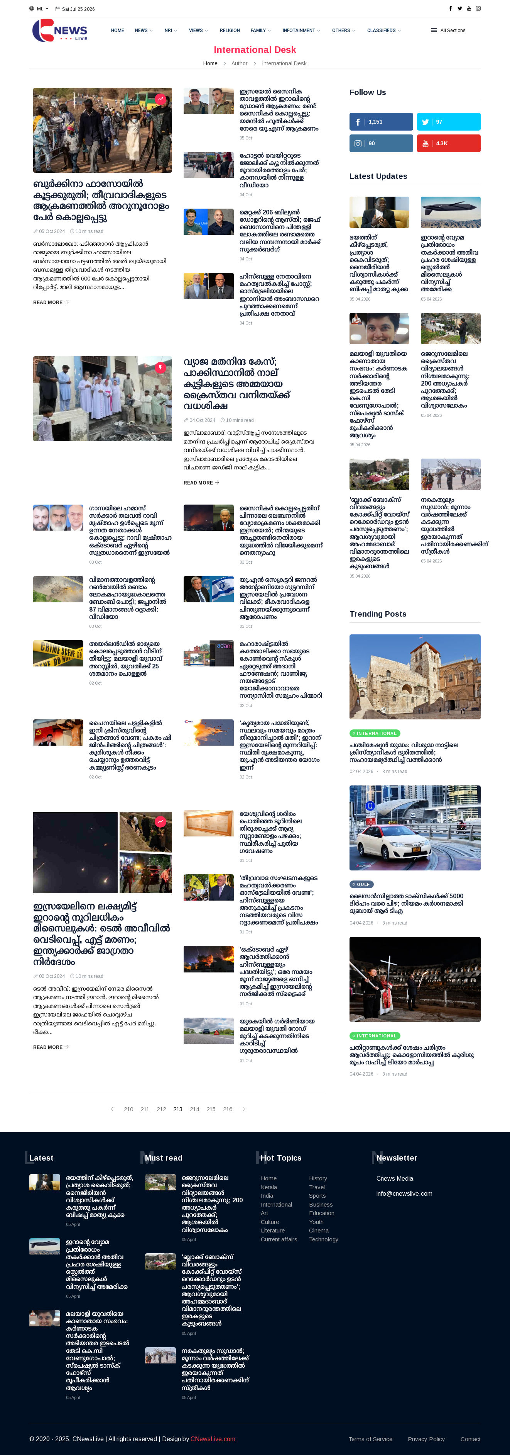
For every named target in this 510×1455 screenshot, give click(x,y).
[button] (38, 9)
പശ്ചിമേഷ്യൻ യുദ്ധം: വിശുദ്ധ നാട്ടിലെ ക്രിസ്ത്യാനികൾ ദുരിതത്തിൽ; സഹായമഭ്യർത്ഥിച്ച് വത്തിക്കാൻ (404, 752)
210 (128, 1109)
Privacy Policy (426, 1439)
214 (194, 1109)
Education (321, 1213)
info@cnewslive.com (404, 1193)
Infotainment (299, 30)
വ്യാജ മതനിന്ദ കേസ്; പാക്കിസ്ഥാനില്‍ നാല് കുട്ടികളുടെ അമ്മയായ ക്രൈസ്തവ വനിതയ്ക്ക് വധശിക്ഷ (237, 383)
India (267, 1195)
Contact (471, 1439)
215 (211, 1109)
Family (258, 30)
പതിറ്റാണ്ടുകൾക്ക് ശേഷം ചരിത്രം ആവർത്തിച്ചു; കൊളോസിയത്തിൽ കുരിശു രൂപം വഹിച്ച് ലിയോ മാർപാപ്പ (412, 1055)
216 (227, 1109)
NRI (168, 30)
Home (117, 30)
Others (341, 30)
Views (196, 30)
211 (144, 1109)
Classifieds (381, 30)
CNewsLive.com (213, 1439)
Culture (270, 1222)
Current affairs (279, 1239)
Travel (317, 1187)
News (141, 30)
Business (321, 1204)
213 (177, 1109)
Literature (273, 1230)
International (276, 1204)
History (318, 1178)
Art (264, 1213)
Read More (51, 302)
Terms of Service (370, 1439)
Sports (317, 1195)
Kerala (269, 1187)
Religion (230, 30)
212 (161, 1109)
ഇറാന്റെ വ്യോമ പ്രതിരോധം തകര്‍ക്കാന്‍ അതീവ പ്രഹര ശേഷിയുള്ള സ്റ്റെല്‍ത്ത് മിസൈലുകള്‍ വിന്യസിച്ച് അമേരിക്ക (97, 1264)
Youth (316, 1222)
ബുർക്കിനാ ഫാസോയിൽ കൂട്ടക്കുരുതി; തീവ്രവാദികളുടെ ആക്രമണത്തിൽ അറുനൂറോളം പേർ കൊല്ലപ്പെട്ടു (101, 200)
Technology (324, 1239)
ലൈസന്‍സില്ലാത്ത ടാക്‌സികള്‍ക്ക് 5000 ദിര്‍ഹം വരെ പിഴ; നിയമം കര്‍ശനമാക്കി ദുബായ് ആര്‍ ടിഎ (406, 903)
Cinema (319, 1230)
